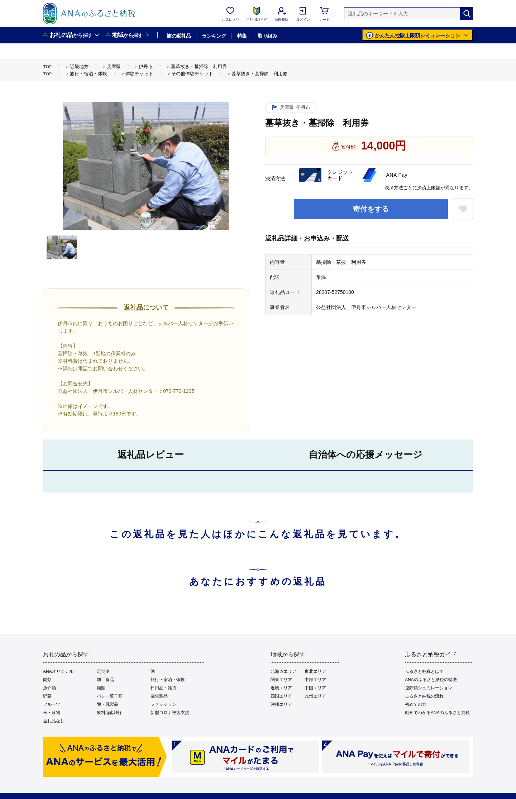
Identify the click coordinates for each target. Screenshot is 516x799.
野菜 (47, 696)
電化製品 (159, 696)
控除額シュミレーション (428, 687)
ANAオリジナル (58, 671)
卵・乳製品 (107, 704)
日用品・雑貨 (163, 687)
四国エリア (281, 696)
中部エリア (315, 679)
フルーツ (51, 704)
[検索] (466, 13)
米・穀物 (51, 712)
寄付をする (371, 209)
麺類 (101, 687)
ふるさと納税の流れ (424, 696)
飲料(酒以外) (109, 712)
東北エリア (315, 671)
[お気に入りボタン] (463, 209)
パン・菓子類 (110, 696)
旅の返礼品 (179, 36)
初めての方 (415, 704)
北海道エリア (283, 671)
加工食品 (105, 679)
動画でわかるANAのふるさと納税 (437, 712)
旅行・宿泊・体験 (167, 679)
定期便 (103, 671)
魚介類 (49, 687)
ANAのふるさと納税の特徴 (431, 679)
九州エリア (315, 696)
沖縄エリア (281, 704)
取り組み (267, 36)
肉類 (47, 679)
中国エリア (315, 687)
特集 (242, 36)
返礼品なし (53, 720)
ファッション (163, 704)
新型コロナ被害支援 (169, 712)
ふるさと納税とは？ (424, 671)
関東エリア (281, 679)
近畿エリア (281, 687)
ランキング (214, 36)
